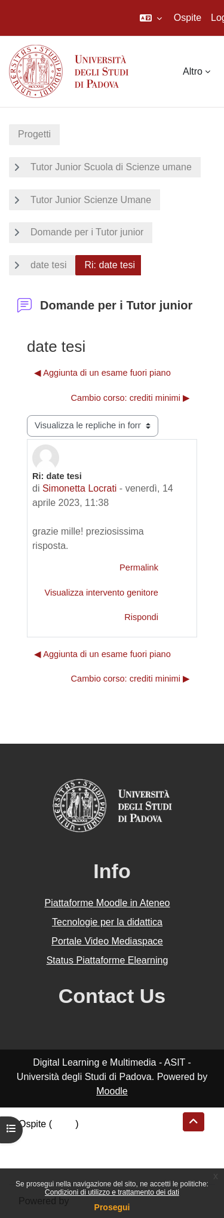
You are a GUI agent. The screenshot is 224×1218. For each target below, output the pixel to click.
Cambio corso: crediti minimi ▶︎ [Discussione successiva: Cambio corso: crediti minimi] (130, 398)
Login (63, 1124)
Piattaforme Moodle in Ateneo (107, 903)
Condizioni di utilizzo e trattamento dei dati (112, 1192)
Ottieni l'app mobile (59, 1167)
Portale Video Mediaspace (107, 941)
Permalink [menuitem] (138, 567)
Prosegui (112, 1207)
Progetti (34, 134)
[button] (151, 18)
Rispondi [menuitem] (141, 617)
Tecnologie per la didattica (107, 922)
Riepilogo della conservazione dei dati (99, 1138)
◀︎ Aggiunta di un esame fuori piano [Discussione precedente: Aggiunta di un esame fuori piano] (102, 373)
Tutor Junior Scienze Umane (90, 200)
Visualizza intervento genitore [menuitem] (101, 592)
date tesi (48, 265)
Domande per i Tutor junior (86, 232)
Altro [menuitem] (192, 71)
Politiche (36, 1153)
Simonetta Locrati (79, 488)
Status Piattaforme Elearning (107, 960)
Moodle (111, 1091)
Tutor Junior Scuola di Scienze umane (111, 167)
